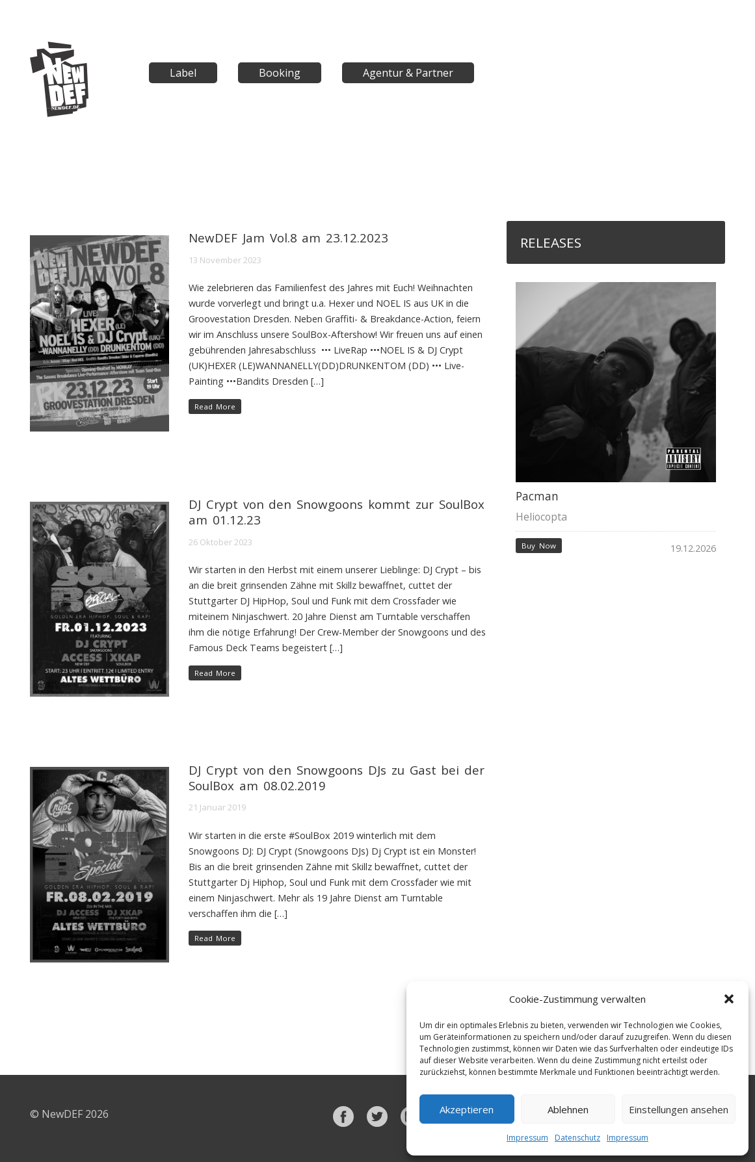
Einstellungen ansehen (678, 1109)
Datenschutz (577, 1137)
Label (183, 73)
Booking (279, 73)
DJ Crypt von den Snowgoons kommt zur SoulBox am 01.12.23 (336, 512)
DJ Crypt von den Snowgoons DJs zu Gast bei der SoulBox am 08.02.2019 (336, 778)
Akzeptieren (467, 1109)
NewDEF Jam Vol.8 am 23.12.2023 (288, 237)
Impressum (527, 1137)
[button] (728, 998)
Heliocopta (541, 517)
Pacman (537, 496)
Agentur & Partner (408, 73)
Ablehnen (568, 1109)
